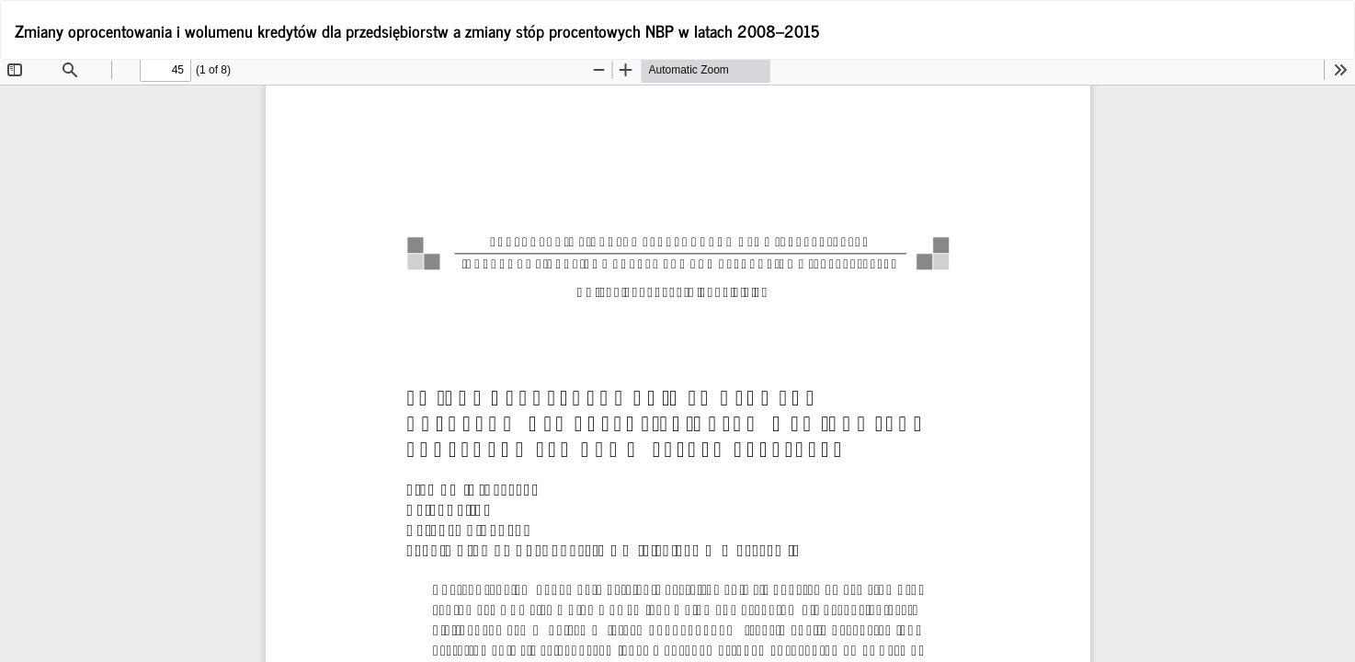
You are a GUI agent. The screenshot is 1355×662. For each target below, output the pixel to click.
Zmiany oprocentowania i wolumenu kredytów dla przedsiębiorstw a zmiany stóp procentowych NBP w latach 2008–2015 (417, 30)
